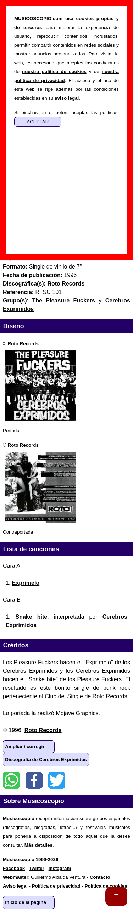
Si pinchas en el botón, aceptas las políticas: (66, 112)
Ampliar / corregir (24, 746)
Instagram (60, 868)
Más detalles (38, 845)
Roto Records (23, 343)
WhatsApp (11, 780)
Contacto (100, 877)
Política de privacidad (56, 886)
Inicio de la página (25, 902)
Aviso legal (15, 886)
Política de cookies (106, 886)
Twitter (56, 780)
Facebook (34, 780)
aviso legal (67, 98)
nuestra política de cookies (54, 71)
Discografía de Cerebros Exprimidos (46, 759)
